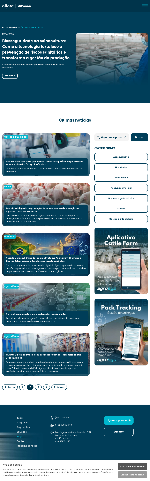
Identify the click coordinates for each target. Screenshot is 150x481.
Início (20, 418)
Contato (21, 441)
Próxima (59, 387)
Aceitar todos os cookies (132, 466)
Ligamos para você (119, 420)
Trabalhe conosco (27, 446)
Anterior (10, 387)
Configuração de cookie (132, 474)
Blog (19, 436)
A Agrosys (22, 422)
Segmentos (23, 427)
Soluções (22, 432)
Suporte (119, 431)
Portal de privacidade (38, 475)
